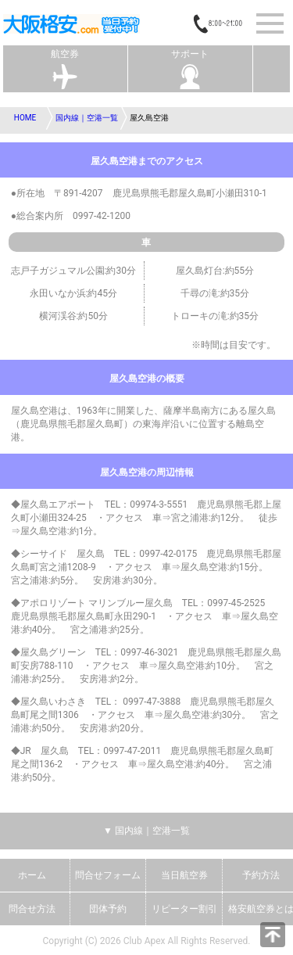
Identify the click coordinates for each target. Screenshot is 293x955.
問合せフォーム (108, 875)
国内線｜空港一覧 (86, 117)
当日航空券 (184, 875)
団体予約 (108, 908)
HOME (25, 117)
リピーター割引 (184, 908)
